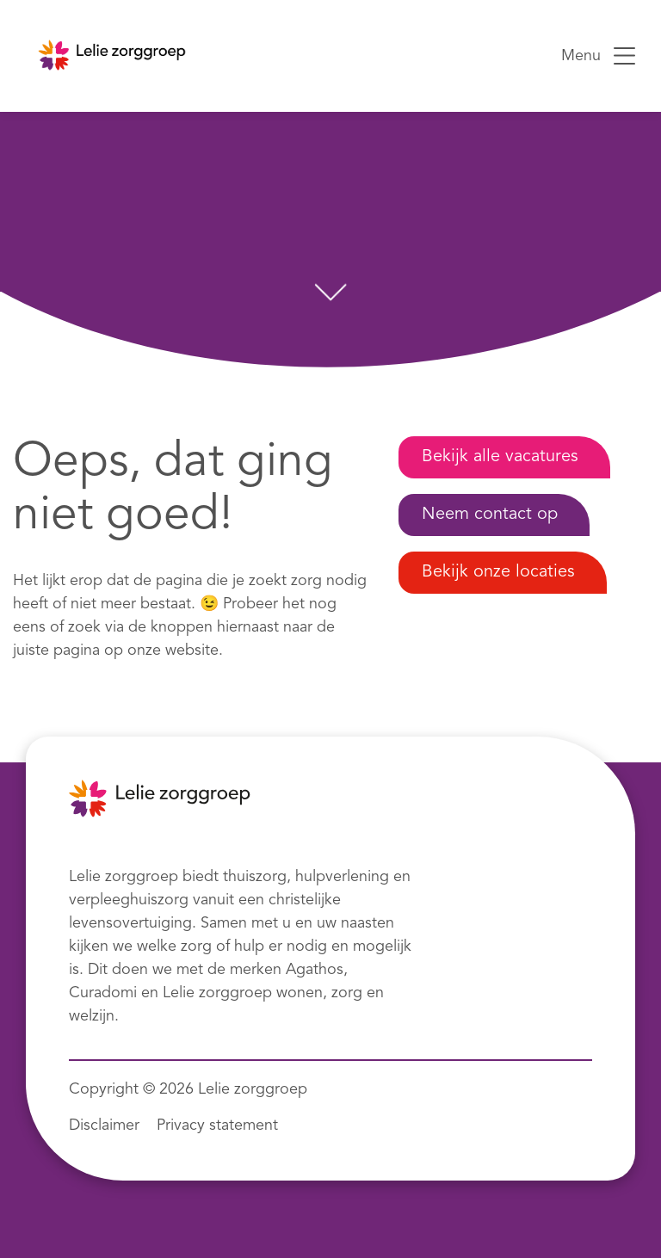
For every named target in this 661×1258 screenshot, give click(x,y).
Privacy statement (217, 1125)
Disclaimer (104, 1125)
